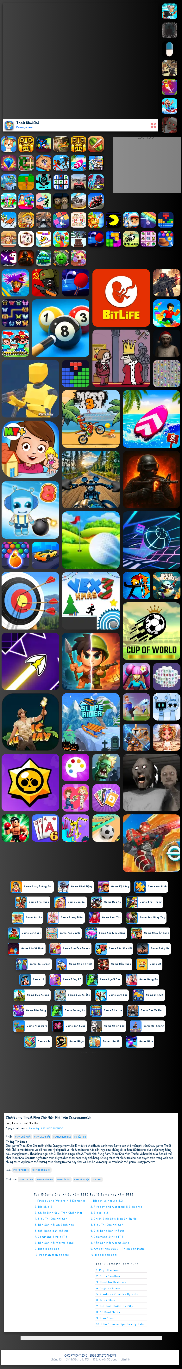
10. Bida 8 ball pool (104, 1254)
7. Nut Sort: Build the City (114, 1306)
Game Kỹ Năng (63, 1179)
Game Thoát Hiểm (45, 1179)
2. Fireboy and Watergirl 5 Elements (116, 1206)
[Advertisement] (147, 166)
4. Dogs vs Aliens (108, 1288)
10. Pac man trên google (52, 1254)
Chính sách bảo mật (77, 1359)
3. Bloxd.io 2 (99, 1212)
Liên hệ (125, 1359)
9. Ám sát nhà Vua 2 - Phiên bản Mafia (118, 1248)
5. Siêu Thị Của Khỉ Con (107, 1224)
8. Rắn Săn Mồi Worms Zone (54, 1242)
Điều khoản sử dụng (105, 1359)
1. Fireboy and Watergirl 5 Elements (60, 1200)
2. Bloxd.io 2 (44, 1206)
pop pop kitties (21, 1170)
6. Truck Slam (105, 1300)
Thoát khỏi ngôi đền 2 (70, 1154)
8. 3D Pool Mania (108, 1312)
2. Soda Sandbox (108, 1276)
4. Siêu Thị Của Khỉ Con (51, 1218)
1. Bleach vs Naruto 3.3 (107, 1200)
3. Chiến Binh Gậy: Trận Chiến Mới (58, 1212)
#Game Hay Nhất (42, 1136)
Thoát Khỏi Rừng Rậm (97, 1154)
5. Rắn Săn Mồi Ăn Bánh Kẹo (54, 1224)
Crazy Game (12, 1122)
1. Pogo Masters (107, 1270)
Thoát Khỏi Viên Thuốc (125, 1154)
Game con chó (26, 1179)
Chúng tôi (56, 1359)
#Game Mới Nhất (23, 1136)
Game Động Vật (81, 1179)
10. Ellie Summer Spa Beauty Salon (121, 1324)
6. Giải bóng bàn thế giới (52, 1230)
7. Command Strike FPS (51, 1236)
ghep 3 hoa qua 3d (41, 1170)
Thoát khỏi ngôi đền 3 (43, 1154)
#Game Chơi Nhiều (62, 1136)
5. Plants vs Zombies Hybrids (117, 1294)
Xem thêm (97, 1179)
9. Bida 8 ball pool (48, 1248)
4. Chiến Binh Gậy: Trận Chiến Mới (114, 1218)
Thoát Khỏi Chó (30, 1122)
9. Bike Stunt (105, 1318)
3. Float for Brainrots (111, 1282)
